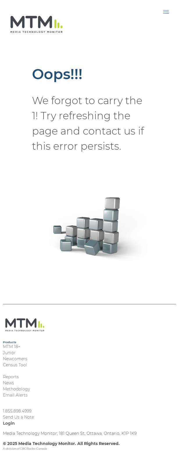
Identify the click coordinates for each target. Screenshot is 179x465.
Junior (9, 352)
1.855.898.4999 (17, 411)
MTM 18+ (11, 346)
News (8, 383)
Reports (11, 376)
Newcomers (15, 358)
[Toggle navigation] (166, 12)
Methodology (16, 389)
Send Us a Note (18, 417)
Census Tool (15, 365)
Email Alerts (15, 395)
